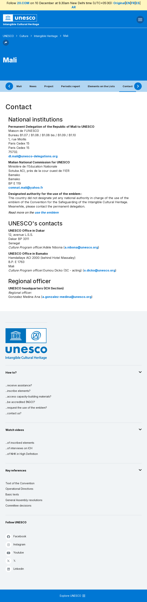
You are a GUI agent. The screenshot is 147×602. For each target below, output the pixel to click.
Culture (23, 36)
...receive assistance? (18, 385)
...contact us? (13, 413)
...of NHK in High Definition (21, 453)
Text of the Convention (19, 483)
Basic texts (12, 494)
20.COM (23, 3)
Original (119, 3)
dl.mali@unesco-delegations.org (33, 156)
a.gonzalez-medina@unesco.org (66, 297)
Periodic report (70, 86)
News (33, 86)
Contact (128, 86)
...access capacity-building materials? (28, 396)
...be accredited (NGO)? (20, 402)
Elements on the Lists (101, 86)
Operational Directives (19, 488)
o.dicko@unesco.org (99, 270)
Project (48, 86)
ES (138, 3)
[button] (6, 44)
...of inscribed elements (19, 442)
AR (74, 7)
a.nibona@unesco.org (81, 247)
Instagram (15, 544)
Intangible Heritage (46, 36)
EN (128, 3)
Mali (19, 86)
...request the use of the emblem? (26, 407)
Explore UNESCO (73, 596)
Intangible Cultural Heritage (21, 24)
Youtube (14, 553)
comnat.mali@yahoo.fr (25, 187)
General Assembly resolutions (23, 500)
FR (133, 3)
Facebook (15, 536)
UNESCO (8, 36)
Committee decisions (18, 505)
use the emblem (47, 212)
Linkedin (14, 569)
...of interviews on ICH (18, 448)
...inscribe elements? (17, 390)
